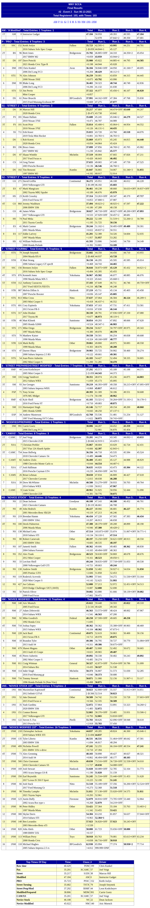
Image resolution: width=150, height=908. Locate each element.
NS (79, 21)
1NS (88, 21)
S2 (65, 21)
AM (55, 21)
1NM (93, 21)
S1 (61, 21)
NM (83, 21)
